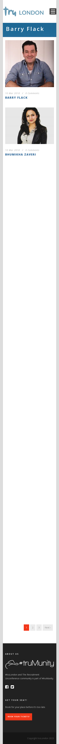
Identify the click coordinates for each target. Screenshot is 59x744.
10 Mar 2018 (12, 93)
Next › (48, 627)
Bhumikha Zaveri (20, 154)
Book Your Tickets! (19, 716)
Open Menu (53, 11)
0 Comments (32, 93)
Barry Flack (16, 97)
